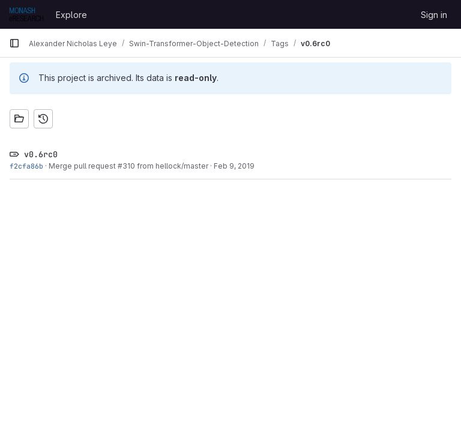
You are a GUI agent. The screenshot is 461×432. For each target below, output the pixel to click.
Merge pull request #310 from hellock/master (128, 165)
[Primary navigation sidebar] (14, 43)
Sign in (434, 15)
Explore (71, 15)
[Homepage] (26, 14)
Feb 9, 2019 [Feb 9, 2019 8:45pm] (234, 165)
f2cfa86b (26, 165)
